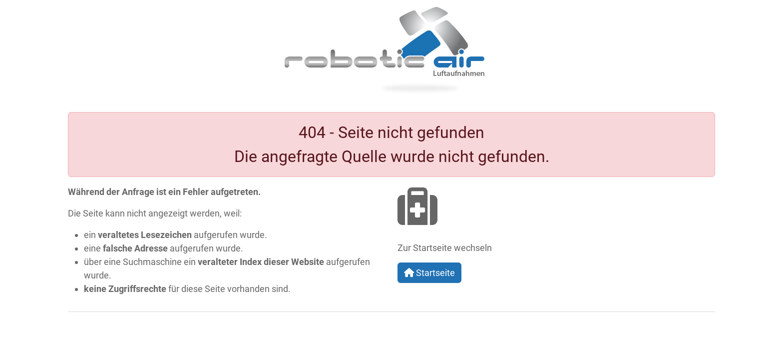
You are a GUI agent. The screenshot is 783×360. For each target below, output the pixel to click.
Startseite (429, 273)
